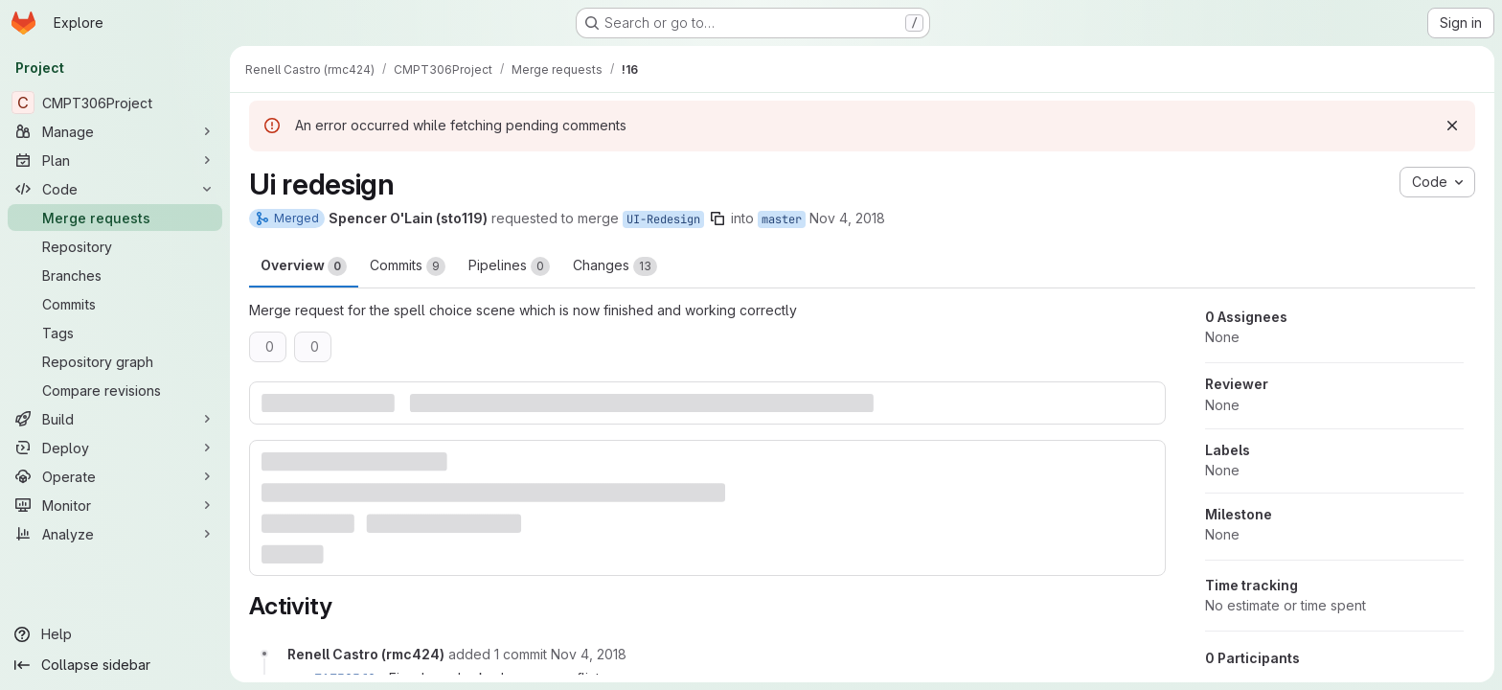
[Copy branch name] (717, 218)
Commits (407, 266)
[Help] (115, 634)
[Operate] (115, 476)
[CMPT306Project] (115, 102)
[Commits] (115, 303)
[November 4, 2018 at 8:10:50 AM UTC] (588, 654)
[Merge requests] (115, 217)
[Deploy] (115, 447)
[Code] (115, 188)
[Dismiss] (1452, 125)
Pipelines (509, 266)
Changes (615, 266)
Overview (304, 266)
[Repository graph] (115, 361)
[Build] (115, 418)
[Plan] (115, 160)
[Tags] (115, 332)
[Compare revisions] (115, 390)
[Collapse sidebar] (115, 665)
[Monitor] (115, 505)
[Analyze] (115, 533)
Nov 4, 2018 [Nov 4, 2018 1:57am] (847, 218)
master (782, 219)
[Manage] (115, 131)
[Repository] (115, 246)
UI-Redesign (663, 219)
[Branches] (115, 275)
